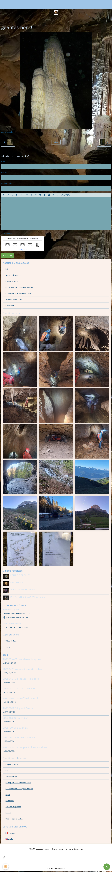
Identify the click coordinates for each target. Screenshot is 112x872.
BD (7, 269)
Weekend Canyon (12, 623)
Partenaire (10, 305)
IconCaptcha (22, 249)
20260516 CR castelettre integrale (22, 659)
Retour (56, 142)
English (10, 839)
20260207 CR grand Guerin (18, 708)
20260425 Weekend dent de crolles (22, 669)
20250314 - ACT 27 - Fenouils (19, 688)
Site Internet (6, 183)
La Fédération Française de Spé (19, 287)
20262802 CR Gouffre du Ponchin (21, 698)
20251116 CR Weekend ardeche (19, 737)
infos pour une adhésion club (18, 293)
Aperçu (65, 195)
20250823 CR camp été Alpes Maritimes (25, 747)
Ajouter (7, 255)
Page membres (12, 281)
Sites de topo (12, 641)
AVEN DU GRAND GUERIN (23, 589)
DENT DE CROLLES (20, 575)
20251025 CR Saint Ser (15, 717)
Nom (3, 161)
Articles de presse (13, 275)
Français (10, 833)
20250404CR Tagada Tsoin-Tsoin (21, 678)
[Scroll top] (106, 866)
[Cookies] (6, 867)
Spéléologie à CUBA (14, 299)
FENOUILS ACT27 (19, 582)
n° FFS (8, 813)
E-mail (4, 172)
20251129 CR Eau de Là (15, 727)
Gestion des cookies (56, 868)
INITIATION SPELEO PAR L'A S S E (27, 596)
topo (8, 647)
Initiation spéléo (11, 609)
